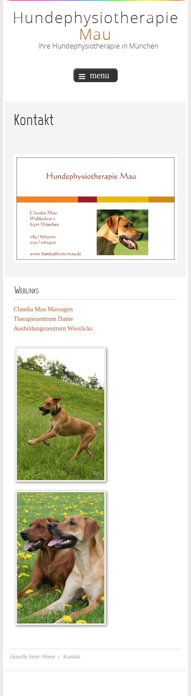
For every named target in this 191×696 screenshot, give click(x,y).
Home (48, 657)
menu (93, 75)
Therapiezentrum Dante (43, 318)
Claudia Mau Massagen (43, 309)
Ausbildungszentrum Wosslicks (53, 328)
